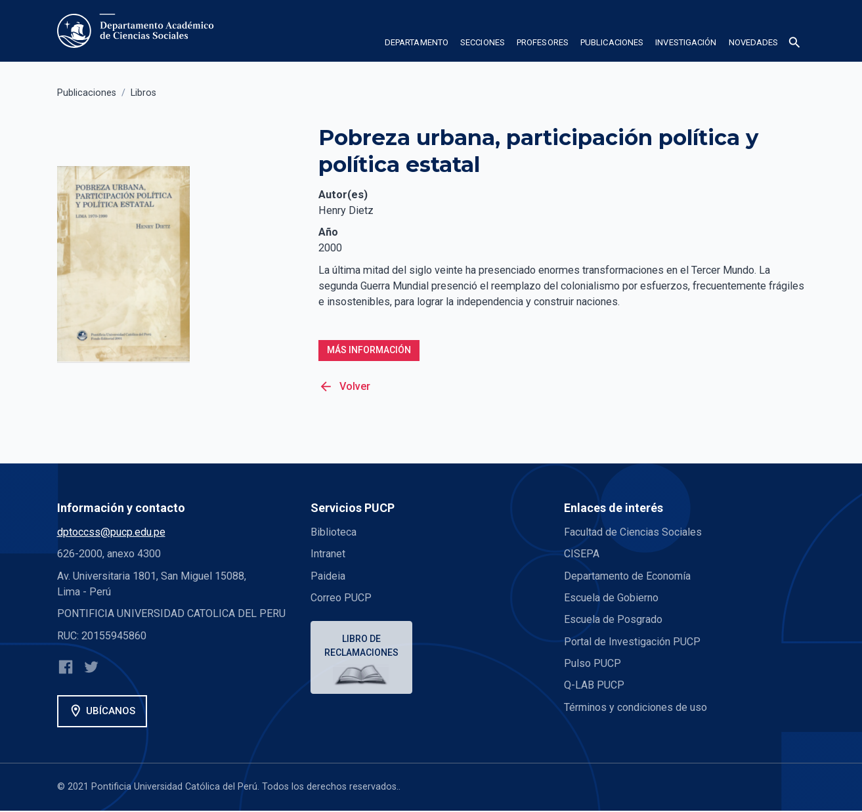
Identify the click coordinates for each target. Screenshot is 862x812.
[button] (416, 44)
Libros (143, 92)
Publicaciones (86, 92)
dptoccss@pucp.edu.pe (111, 532)
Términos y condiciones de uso (636, 707)
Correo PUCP (341, 598)
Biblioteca (333, 532)
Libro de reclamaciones (362, 646)
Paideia (328, 576)
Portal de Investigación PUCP (632, 641)
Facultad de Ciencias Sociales (633, 532)
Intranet (328, 554)
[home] (138, 31)
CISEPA (581, 554)
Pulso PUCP (592, 664)
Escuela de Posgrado (613, 620)
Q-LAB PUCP (594, 685)
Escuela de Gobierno (611, 598)
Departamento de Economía (628, 576)
